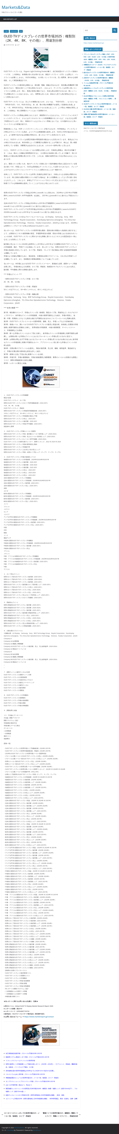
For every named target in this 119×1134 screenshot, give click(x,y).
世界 (21, 31)
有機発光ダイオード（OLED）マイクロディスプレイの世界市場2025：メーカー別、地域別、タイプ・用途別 (100, 67)
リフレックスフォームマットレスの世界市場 (20, 1060)
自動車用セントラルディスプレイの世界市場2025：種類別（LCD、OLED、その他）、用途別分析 (100, 90)
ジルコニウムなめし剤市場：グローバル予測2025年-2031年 (25, 1074)
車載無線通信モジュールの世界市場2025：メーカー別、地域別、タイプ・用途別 (32, 1078)
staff (18, 45)
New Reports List (10, 19)
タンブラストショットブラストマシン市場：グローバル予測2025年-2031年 (30, 1081)
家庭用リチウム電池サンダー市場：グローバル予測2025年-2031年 (27, 1057)
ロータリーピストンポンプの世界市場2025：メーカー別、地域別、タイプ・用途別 (20, 1114)
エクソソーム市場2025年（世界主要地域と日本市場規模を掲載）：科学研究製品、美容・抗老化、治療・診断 (41, 1099)
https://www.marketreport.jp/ (94, 43)
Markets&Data (16, 7)
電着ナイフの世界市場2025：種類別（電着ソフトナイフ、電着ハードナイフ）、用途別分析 (61, 1114)
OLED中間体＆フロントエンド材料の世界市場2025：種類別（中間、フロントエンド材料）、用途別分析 (100, 98)
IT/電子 (6, 31)
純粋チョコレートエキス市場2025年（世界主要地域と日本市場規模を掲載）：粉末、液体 (35, 1095)
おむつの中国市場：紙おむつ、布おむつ (19, 1085)
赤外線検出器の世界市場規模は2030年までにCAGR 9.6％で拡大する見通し (30, 1071)
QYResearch (14, 31)
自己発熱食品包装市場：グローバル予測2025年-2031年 (24, 1053)
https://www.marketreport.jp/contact (39, 1017)
